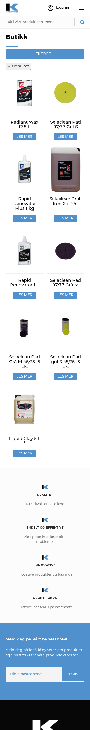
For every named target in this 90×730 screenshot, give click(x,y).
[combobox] (45, 22)
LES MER (24, 137)
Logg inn (58, 8)
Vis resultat (18, 66)
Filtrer (45, 54)
